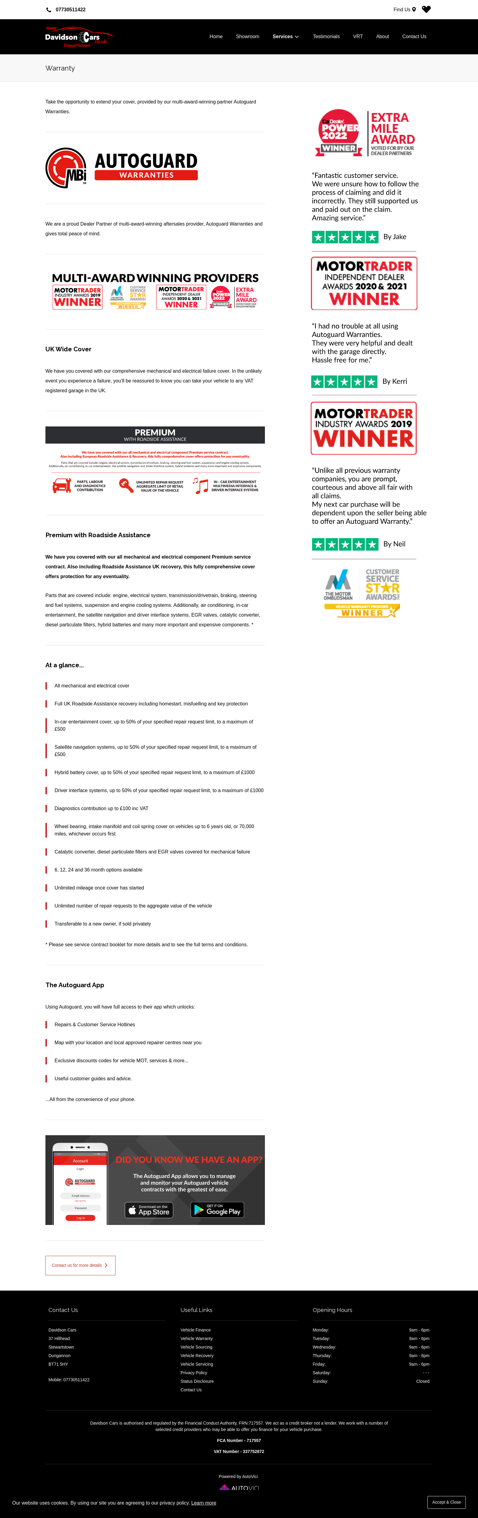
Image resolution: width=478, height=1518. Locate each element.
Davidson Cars (91, 37)
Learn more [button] (203, 1502)
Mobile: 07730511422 (69, 1379)
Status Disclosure (197, 1381)
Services (286, 36)
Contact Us (414, 36)
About (382, 36)
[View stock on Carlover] (426, 11)
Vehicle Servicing (196, 1364)
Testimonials (326, 36)
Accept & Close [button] (446, 1502)
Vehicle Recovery (196, 1355)
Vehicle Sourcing (196, 1347)
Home (216, 36)
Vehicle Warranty (196, 1338)
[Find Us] (405, 9)
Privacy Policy (193, 1372)
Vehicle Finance (195, 1330)
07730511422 (71, 9)
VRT (358, 36)
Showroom (247, 36)
